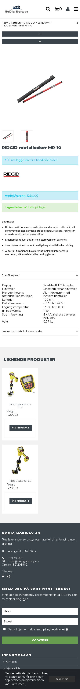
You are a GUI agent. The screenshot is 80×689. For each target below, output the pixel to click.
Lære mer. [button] (17, 684)
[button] (40, 34)
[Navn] (40, 611)
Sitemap (7, 571)
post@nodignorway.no (24, 561)
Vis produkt (20, 427)
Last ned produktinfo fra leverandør (22, 331)
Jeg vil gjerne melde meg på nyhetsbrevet (38, 629)
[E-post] (40, 621)
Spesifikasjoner (10, 275)
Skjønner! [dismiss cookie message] (62, 679)
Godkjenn (40, 640)
